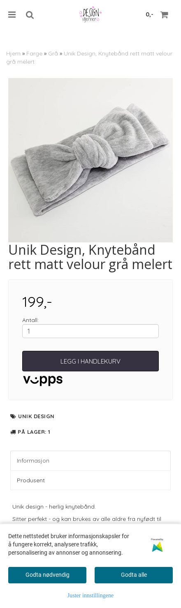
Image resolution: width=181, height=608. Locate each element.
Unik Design (36, 416)
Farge (34, 53)
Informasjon (33, 460)
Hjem (13, 53)
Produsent (31, 480)
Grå (53, 53)
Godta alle (134, 574)
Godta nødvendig (48, 574)
